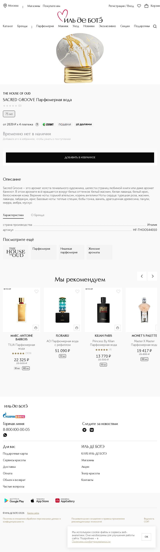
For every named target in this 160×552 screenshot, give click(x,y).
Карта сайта (33, 513)
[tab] (13, 216)
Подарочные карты (146, 26)
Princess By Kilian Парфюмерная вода (103, 343)
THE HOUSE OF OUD (17, 93)
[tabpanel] (80, 227)
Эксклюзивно (107, 26)
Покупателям (51, 6)
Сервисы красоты (14, 460)
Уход (76, 26)
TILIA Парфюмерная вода (22, 346)
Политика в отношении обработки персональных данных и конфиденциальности (32, 520)
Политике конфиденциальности (91, 541)
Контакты (87, 480)
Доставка (9, 467)
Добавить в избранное (80, 157)
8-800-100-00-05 (16, 430)
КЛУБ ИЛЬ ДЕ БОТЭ (94, 453)
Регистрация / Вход (121, 6)
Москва (10, 6)
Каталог (8, 26)
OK (146, 537)
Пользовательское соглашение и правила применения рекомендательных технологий (98, 520)
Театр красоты (90, 473)
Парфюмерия (45, 26)
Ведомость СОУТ (149, 520)
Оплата (7, 473)
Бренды (22, 26)
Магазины (33, 6)
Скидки (125, 26)
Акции (85, 467)
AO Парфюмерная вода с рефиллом (63, 343)
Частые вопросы (13, 486)
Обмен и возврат (14, 480)
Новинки (88, 26)
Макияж (63, 26)
